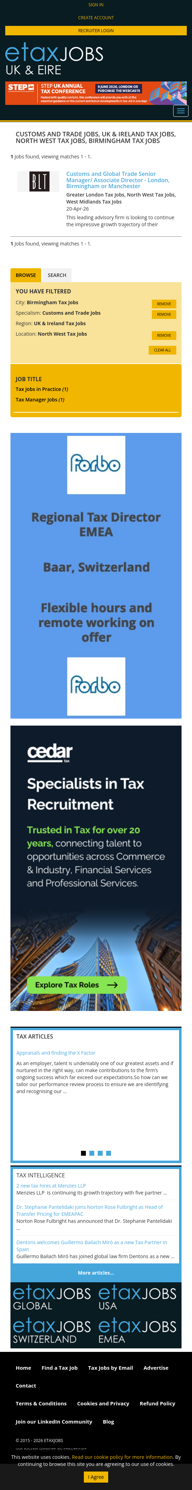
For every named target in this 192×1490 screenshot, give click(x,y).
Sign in (95, 5)
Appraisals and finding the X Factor (55, 1052)
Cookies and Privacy (103, 1403)
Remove (164, 303)
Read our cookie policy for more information (122, 1457)
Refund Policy (157, 1403)
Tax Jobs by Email (110, 1367)
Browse (26, 275)
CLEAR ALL (162, 350)
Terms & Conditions (41, 1403)
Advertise (155, 1367)
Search (57, 275)
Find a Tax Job (59, 1367)
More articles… (96, 1272)
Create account (96, 18)
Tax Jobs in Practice (42, 389)
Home (23, 1367)
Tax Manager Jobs (40, 399)
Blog (108, 1421)
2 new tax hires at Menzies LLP (51, 1185)
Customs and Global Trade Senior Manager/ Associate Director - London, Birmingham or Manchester (118, 180)
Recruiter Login (96, 31)
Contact (26, 1385)
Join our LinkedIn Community (54, 1421)
